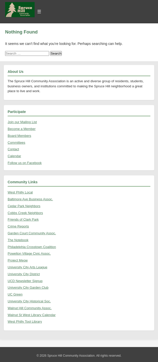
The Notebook (18, 240)
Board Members (19, 136)
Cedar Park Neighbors (24, 206)
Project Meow (18, 260)
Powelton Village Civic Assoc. (29, 253)
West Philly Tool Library (25, 321)
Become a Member (22, 129)
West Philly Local (20, 192)
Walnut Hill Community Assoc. (30, 308)
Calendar (14, 156)
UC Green (15, 294)
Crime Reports (18, 226)
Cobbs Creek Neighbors (25, 213)
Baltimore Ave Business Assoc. (30, 199)
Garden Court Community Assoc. (32, 233)
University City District (24, 274)
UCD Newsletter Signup (25, 281)
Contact (13, 149)
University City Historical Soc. (29, 301)
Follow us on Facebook (25, 163)
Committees (16, 142)
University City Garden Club (28, 287)
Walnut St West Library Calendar (32, 315)
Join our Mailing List (22, 122)
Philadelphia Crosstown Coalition (32, 247)
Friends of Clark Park (23, 219)
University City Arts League (27, 267)
